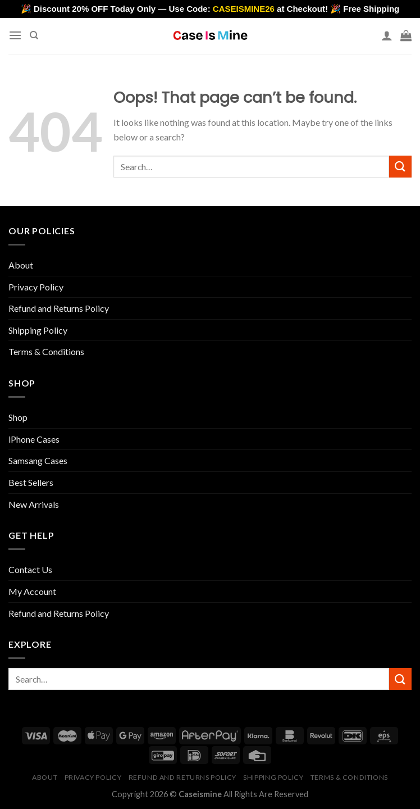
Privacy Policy (35, 286)
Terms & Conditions (46, 351)
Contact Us (30, 569)
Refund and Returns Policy (58, 308)
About (20, 265)
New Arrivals (33, 504)
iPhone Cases (34, 439)
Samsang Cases (37, 460)
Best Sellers (30, 482)
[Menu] (15, 35)
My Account (32, 591)
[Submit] (400, 167)
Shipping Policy (37, 330)
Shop (18, 417)
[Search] (34, 35)
